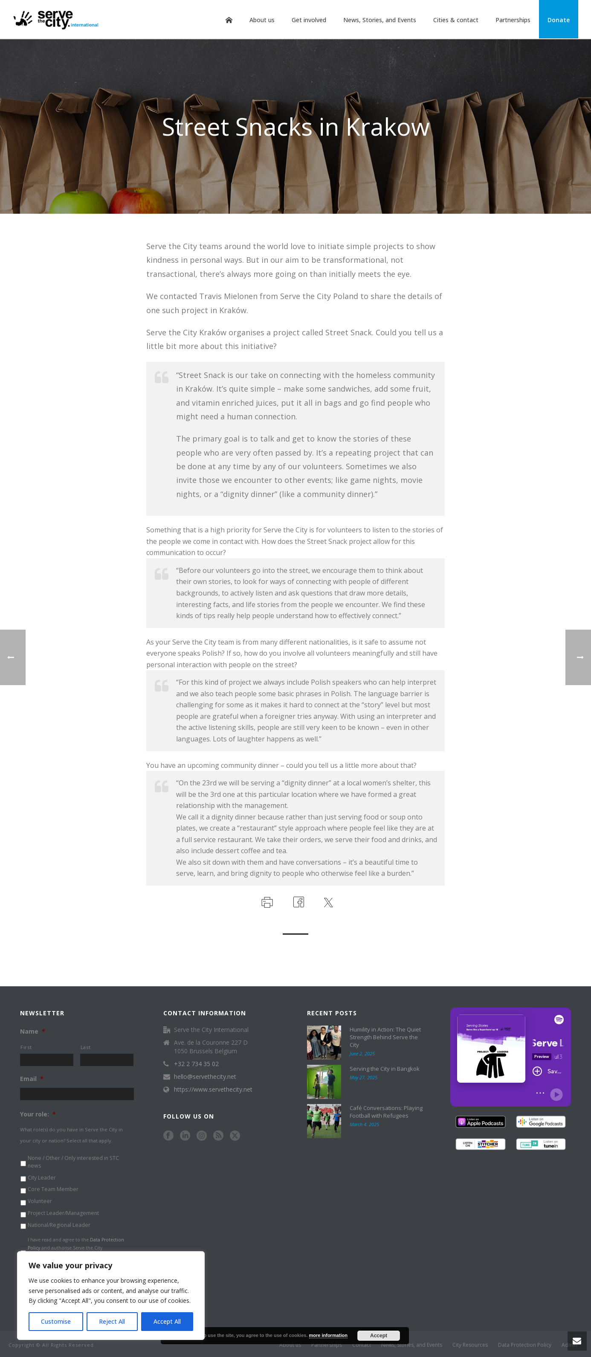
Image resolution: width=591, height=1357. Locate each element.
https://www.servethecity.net (213, 1089)
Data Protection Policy (524, 1345)
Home (229, 20)
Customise (56, 1321)
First (26, 1047)
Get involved (309, 20)
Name (32, 1031)
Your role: (38, 1114)
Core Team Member (53, 1189)
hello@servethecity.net (205, 1077)
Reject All (112, 1321)
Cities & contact (455, 20)
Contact (361, 1345)
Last (86, 1047)
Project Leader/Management (63, 1213)
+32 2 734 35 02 (196, 1064)
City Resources (470, 1345)
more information (328, 1335)
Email (31, 1079)
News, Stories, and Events (379, 20)
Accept (378, 1336)
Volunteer (40, 1201)
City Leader (42, 1177)
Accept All (167, 1321)
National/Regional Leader (59, 1225)
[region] (111, 1295)
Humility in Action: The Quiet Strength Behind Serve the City (385, 1037)
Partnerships (512, 20)
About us (262, 20)
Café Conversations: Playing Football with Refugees (386, 1111)
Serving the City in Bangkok (385, 1068)
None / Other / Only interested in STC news (73, 1161)
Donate (559, 20)
